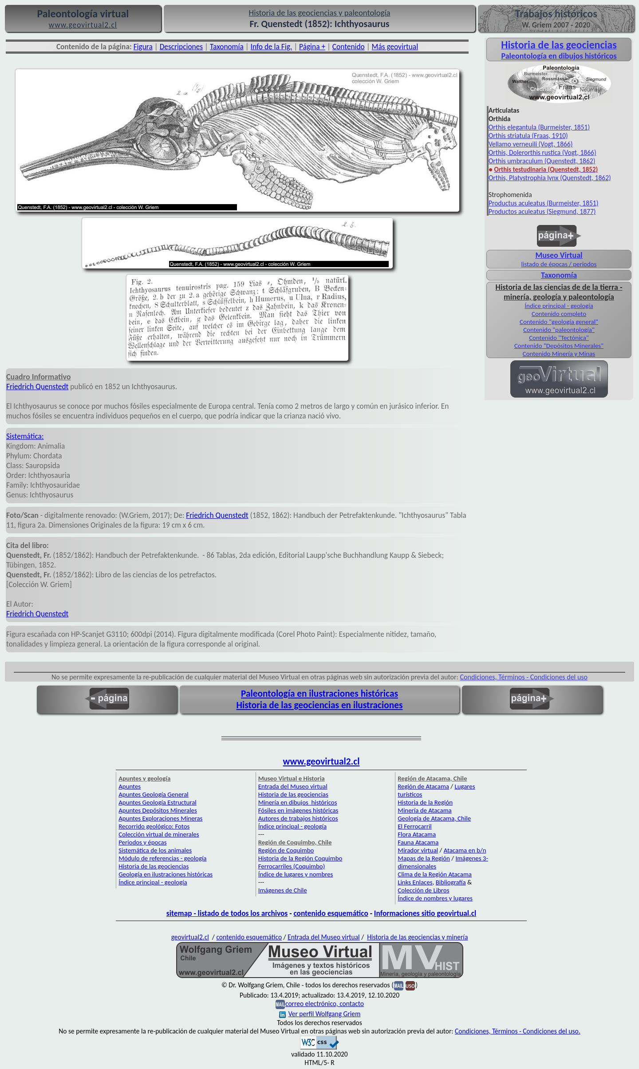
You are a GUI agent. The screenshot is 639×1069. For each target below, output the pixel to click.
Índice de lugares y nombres (295, 874)
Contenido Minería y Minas (559, 354)
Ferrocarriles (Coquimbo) (291, 866)
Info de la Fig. (271, 46)
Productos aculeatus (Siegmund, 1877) (542, 211)
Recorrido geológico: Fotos (153, 826)
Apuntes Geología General (153, 794)
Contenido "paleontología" (559, 330)
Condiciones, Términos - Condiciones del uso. (517, 1031)
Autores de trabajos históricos (298, 818)
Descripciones (181, 46)
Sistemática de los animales (155, 850)
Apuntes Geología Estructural (157, 802)
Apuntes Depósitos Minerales (157, 810)
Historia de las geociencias (153, 866)
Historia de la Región (425, 802)
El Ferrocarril (415, 826)
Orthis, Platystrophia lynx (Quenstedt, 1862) (550, 178)
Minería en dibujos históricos (297, 802)
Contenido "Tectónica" (559, 338)
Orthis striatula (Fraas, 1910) (528, 135)
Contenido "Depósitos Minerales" (559, 346)
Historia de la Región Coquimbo (300, 858)
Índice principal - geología (559, 306)
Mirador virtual (418, 850)
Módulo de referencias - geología (162, 858)
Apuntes (129, 786)
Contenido (348, 46)
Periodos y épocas (142, 842)
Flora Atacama (417, 834)
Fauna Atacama (418, 842)
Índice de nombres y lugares (435, 898)
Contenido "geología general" (559, 322)
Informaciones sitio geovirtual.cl (425, 913)
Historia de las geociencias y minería (417, 937)
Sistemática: (25, 436)
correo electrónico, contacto (324, 1003)
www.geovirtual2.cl (321, 761)
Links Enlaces (415, 882)
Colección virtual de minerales (158, 834)
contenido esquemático (330, 913)
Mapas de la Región (424, 858)
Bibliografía (451, 882)
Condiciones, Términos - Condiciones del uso (524, 677)
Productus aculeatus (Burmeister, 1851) (543, 203)
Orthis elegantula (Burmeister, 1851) (539, 127)
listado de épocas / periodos (559, 264)
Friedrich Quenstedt (37, 386)
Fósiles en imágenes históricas (298, 810)
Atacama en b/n (465, 850)
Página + (312, 46)
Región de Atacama (423, 786)
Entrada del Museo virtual (292, 786)
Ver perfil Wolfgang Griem (320, 1014)
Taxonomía (227, 46)
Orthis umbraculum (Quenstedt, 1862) (542, 161)
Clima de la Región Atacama (435, 874)
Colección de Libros (423, 890)
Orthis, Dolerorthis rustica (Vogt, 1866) (542, 152)
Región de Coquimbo (286, 850)
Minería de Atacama (424, 810)
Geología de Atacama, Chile (434, 818)
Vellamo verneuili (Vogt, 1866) (530, 144)
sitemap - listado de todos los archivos (227, 913)
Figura (143, 46)
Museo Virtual (558, 255)
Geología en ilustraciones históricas (165, 874)
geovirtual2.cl (190, 937)
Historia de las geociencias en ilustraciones (320, 705)
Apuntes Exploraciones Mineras (160, 818)
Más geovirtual (395, 46)
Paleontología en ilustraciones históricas (319, 693)
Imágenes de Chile (282, 890)
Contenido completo (559, 314)
